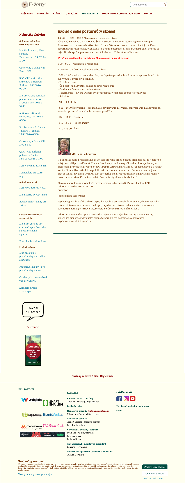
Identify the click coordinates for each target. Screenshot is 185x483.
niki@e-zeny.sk (92, 414)
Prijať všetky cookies (154, 467)
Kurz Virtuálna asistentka (32, 165)
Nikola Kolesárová (75, 414)
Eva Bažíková (73, 432)
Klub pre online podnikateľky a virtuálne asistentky (32, 256)
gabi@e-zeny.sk (91, 401)
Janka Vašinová (74, 439)
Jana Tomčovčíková (76, 425)
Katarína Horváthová (77, 446)
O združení (72, 13)
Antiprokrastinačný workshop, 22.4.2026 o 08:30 (31, 117)
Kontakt (148, 13)
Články (57, 13)
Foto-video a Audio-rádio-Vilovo (121, 13)
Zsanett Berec (73, 421)
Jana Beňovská (74, 436)
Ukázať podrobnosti (154, 478)
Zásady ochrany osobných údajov (35, 474)
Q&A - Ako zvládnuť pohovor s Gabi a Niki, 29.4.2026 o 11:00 (31, 155)
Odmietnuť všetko (155, 473)
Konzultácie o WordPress (32, 241)
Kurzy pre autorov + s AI (32, 187)
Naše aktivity (90, 13)
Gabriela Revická (75, 401)
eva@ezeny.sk (87, 432)
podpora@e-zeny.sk (90, 421)
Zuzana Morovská (75, 454)
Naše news (27, 13)
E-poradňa (43, 13)
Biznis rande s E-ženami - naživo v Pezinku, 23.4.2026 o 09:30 (32, 131)
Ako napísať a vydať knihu (33, 194)
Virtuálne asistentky (98, 410)
